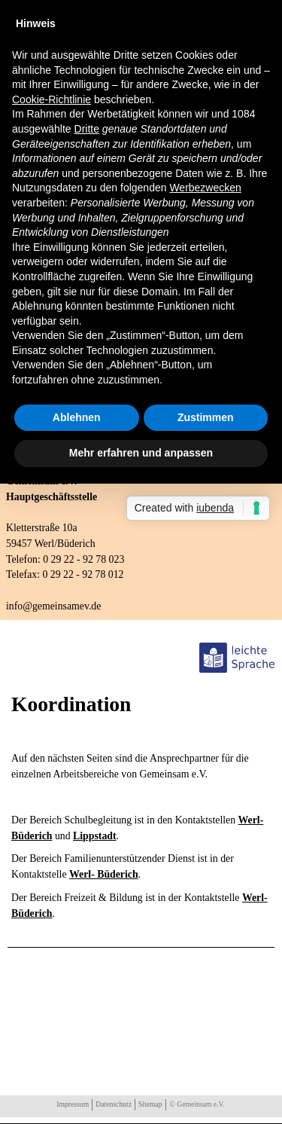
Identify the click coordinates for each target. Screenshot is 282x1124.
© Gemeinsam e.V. (197, 1104)
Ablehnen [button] (77, 417)
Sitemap (150, 1104)
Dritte (86, 129)
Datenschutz (114, 1104)
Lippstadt (95, 835)
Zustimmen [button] (205, 417)
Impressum (72, 1104)
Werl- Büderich (103, 874)
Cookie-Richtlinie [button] (51, 99)
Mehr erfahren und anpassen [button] (141, 453)
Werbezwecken (205, 188)
